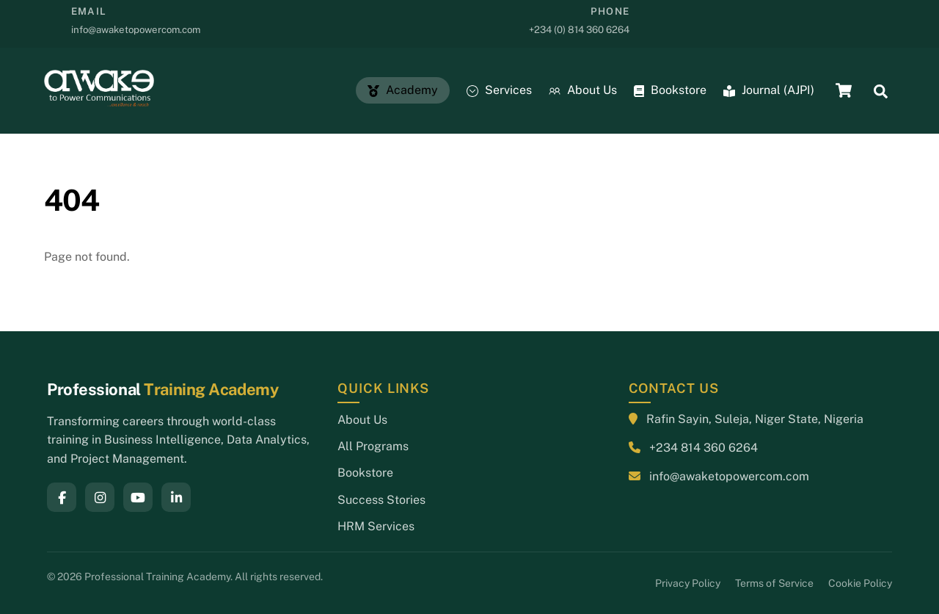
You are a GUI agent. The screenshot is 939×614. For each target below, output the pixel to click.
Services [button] (499, 90)
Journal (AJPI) (768, 90)
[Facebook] (61, 497)
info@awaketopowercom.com (729, 476)
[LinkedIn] (176, 497)
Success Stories (381, 500)
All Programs (373, 446)
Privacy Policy (687, 583)
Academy (403, 90)
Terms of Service (774, 583)
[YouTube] (138, 497)
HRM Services (375, 526)
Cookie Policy (860, 583)
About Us (583, 90)
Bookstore (670, 90)
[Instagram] (99, 497)
